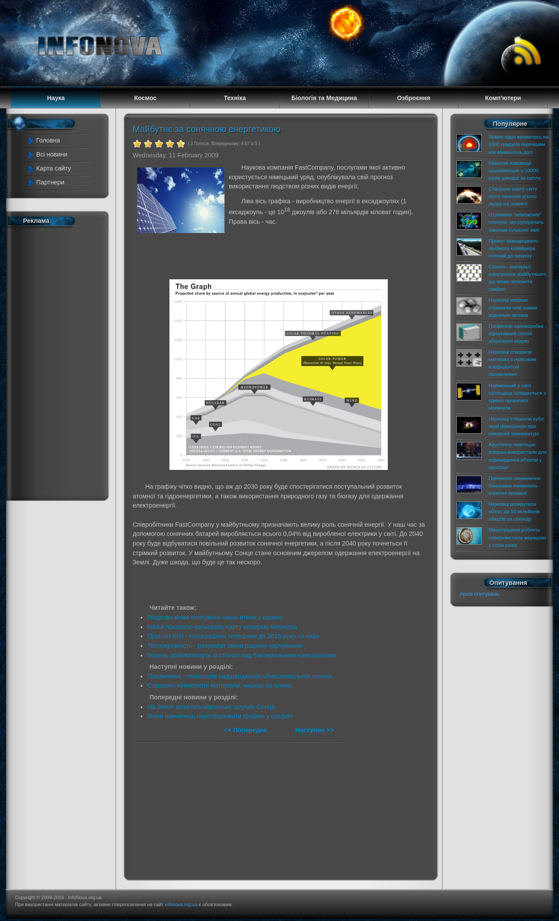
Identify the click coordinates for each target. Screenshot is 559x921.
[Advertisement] (62, 362)
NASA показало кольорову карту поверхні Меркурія (222, 626)
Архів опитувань (479, 594)
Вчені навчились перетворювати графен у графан (220, 715)
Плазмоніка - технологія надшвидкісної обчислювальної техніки (239, 676)
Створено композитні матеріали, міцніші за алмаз (219, 685)
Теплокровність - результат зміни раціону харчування (224, 645)
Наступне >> (314, 729)
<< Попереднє (246, 729)
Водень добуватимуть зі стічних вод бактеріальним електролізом (241, 655)
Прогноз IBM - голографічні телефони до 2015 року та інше (233, 636)
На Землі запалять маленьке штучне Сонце (211, 706)
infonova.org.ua (181, 904)
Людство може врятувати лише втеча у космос (215, 617)
